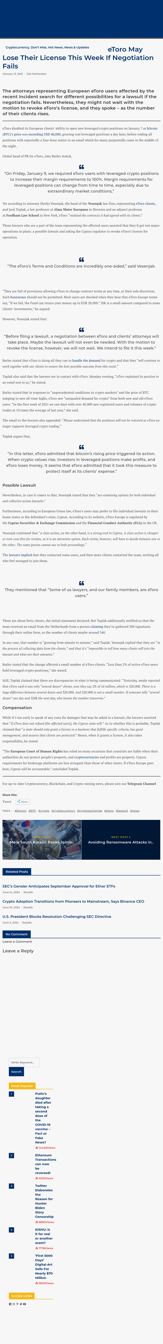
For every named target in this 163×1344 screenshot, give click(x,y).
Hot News (55, 47)
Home (144, 4)
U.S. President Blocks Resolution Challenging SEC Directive (57, 916)
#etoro (109, 810)
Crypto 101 (147, 19)
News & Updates (76, 47)
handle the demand (86, 360)
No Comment (17, 934)
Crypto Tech (148, 24)
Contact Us (147, 33)
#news (135, 810)
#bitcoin (21, 810)
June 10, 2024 (11, 907)
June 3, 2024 (11, 922)
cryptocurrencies (86, 757)
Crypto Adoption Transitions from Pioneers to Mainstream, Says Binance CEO (73, 901)
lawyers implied (20, 555)
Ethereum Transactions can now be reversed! (45, 1164)
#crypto (43, 810)
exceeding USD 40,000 (44, 134)
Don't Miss (39, 47)
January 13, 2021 (13, 73)
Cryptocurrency (151, 9)
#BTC (32, 810)
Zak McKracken (37, 73)
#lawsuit (122, 810)
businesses (18, 297)
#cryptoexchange (89, 810)
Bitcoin (144, 14)
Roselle (28, 892)
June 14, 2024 (11, 892)
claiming (97, 626)
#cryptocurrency (63, 810)
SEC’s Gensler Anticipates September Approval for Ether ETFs (59, 886)
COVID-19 (146, 29)
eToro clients (145, 203)
